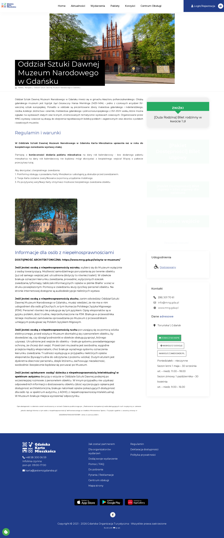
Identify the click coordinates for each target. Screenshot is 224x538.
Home (61, 5)
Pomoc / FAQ (96, 464)
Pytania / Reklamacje (101, 474)
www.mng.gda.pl (166, 309)
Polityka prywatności (143, 454)
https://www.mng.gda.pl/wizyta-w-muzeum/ (91, 259)
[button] (220, 6)
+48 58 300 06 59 (34, 457)
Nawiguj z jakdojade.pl (172, 355)
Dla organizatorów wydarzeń (99, 451)
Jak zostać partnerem (101, 444)
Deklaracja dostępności (144, 449)
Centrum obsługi (98, 480)
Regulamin (137, 444)
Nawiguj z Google (171, 347)
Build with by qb (112, 528)
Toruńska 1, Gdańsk (167, 326)
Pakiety (115, 5)
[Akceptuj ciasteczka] (6, 532)
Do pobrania (95, 469)
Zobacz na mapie (169, 339)
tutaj (30, 164)
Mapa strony (96, 485)
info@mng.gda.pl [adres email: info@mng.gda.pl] (166, 304)
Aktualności (78, 5)
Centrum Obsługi (151, 5)
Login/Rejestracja (203, 6)
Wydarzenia (97, 5)
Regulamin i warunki (176, 241)
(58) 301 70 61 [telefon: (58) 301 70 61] (164, 298)
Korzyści (130, 5)
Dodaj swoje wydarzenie (103, 458)
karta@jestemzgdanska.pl (39, 470)
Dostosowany (168, 268)
